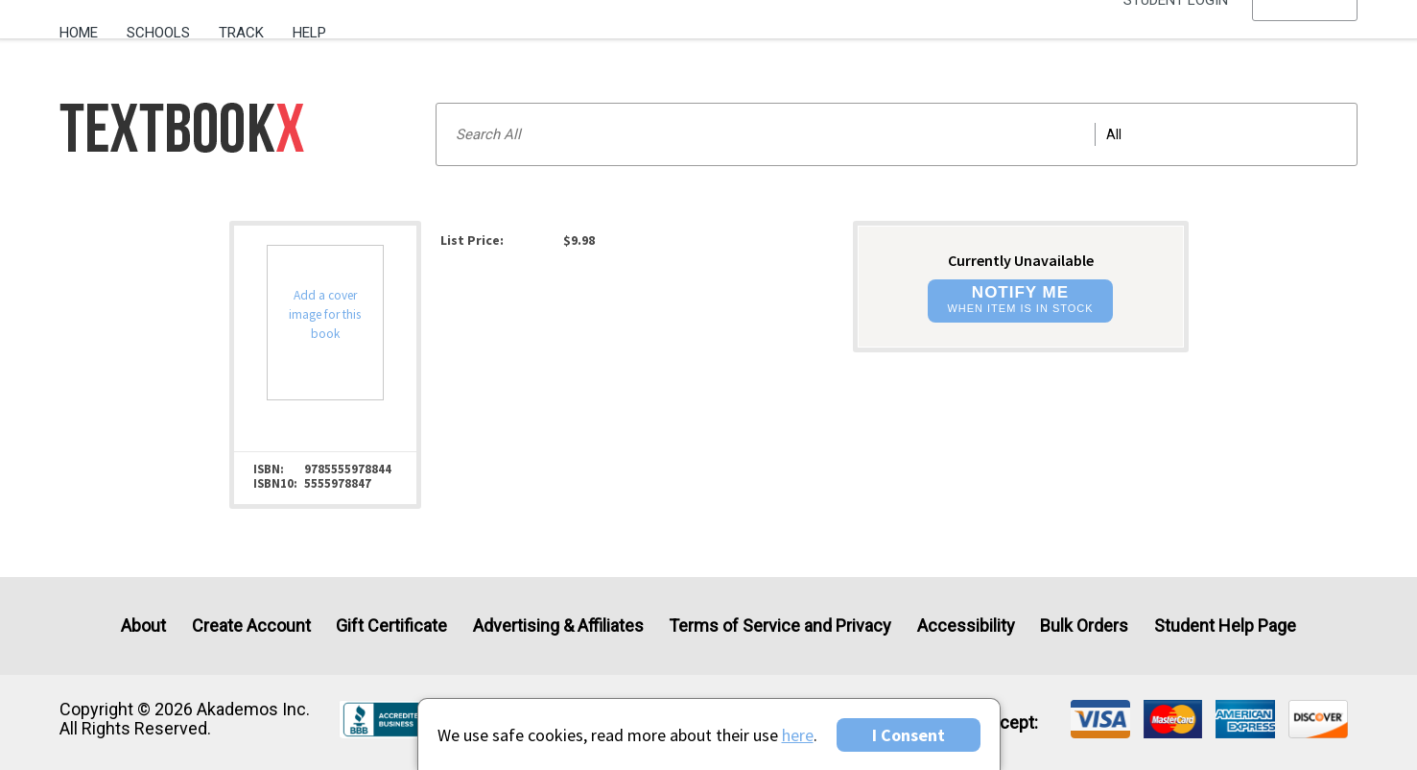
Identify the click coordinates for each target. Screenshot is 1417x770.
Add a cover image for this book (325, 314)
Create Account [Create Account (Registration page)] (251, 625)
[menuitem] (85, 26)
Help (309, 32)
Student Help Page (1225, 625)
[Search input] (897, 134)
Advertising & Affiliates (558, 625)
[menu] (1305, 33)
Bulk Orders (1084, 625)
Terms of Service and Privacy (780, 625)
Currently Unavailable (1021, 260)
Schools (158, 32)
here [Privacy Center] (798, 735)
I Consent (908, 735)
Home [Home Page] (78, 32)
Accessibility (966, 625)
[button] (1305, 33)
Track (241, 32)
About (143, 625)
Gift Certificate (391, 625)
